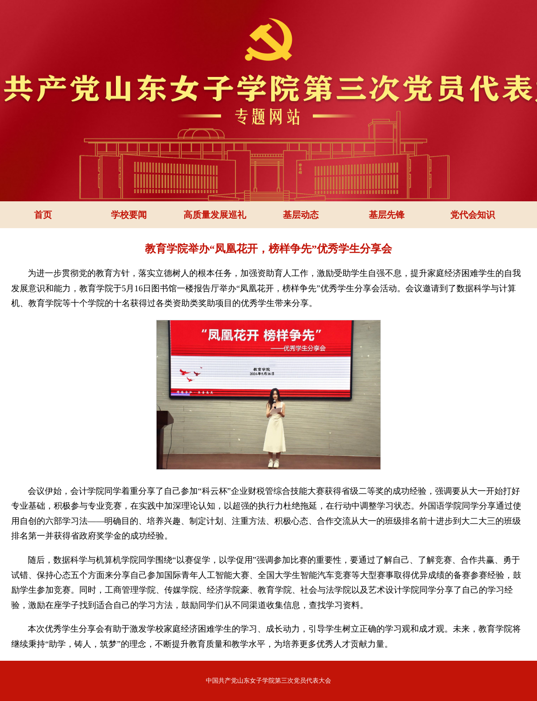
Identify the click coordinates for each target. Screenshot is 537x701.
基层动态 (301, 215)
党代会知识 (472, 215)
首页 (43, 215)
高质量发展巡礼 (214, 215)
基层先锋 (387, 215)
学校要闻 (129, 215)
